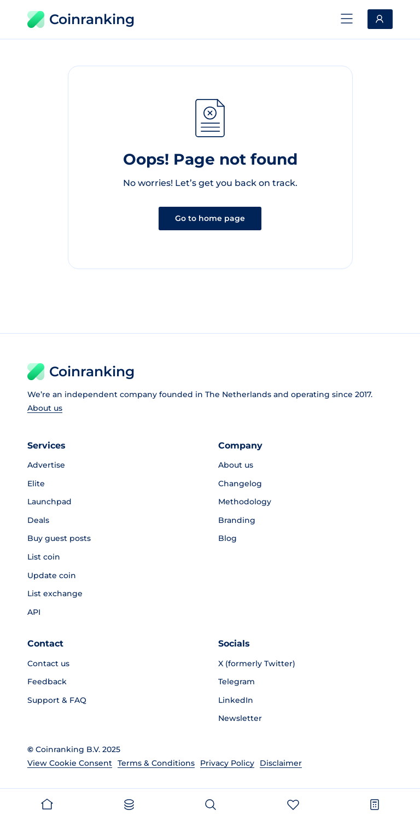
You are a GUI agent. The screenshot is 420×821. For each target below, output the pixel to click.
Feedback (47, 681)
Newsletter (240, 718)
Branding (236, 520)
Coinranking (81, 19)
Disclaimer (281, 763)
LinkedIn (235, 700)
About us (44, 408)
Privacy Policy (227, 763)
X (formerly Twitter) (256, 663)
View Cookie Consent (69, 763)
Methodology (244, 501)
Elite (36, 483)
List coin (43, 557)
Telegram (236, 681)
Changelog (240, 483)
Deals (38, 520)
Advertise (46, 465)
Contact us (48, 663)
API (33, 612)
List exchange (55, 593)
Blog (227, 538)
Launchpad (49, 501)
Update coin (51, 575)
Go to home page (210, 218)
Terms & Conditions (156, 763)
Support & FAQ (56, 700)
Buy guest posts (59, 538)
